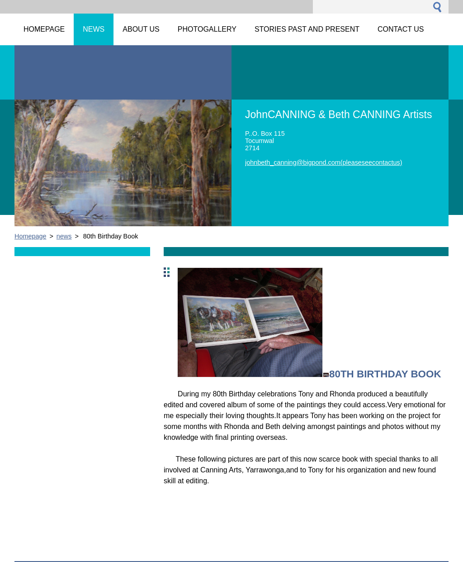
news (64, 236)
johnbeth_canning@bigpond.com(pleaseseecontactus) (323, 162)
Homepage (30, 236)
